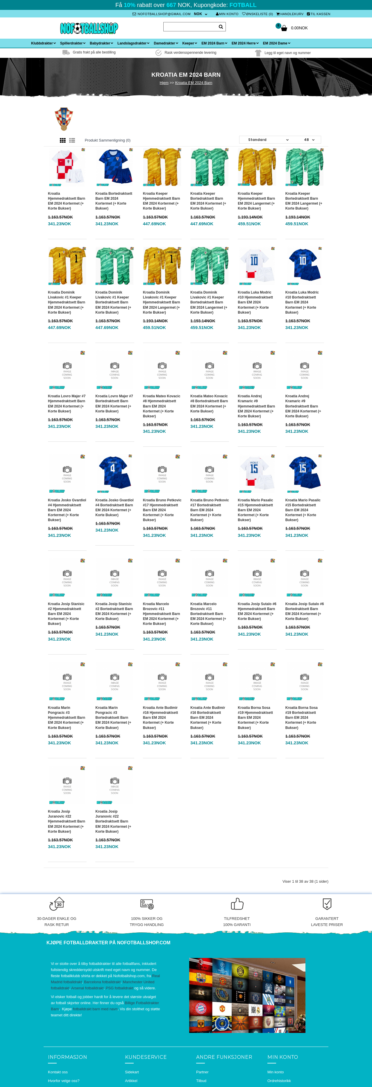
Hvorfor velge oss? (63, 1081)
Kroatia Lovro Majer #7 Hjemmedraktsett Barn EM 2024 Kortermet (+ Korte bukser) (66, 403)
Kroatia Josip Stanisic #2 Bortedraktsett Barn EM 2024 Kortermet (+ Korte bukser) (114, 611)
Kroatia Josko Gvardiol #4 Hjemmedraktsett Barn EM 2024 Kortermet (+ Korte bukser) (67, 510)
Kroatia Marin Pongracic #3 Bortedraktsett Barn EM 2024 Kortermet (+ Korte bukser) (113, 718)
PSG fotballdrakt (119, 988)
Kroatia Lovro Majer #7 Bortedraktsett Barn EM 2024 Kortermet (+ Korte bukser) (114, 403)
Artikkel (131, 1081)
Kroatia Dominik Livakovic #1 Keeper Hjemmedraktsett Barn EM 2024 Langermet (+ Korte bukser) (161, 302)
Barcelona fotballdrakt (102, 982)
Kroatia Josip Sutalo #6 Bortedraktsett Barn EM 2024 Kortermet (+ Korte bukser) (304, 611)
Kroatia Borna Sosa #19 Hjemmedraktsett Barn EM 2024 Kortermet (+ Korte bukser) (255, 718)
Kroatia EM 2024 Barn (193, 83)
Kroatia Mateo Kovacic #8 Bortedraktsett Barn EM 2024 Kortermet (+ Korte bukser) (209, 403)
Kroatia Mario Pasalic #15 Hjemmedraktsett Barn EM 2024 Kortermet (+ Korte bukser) (255, 510)
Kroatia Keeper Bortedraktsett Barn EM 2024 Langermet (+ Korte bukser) (303, 201)
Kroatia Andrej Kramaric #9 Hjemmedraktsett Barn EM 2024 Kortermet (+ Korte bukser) (256, 406)
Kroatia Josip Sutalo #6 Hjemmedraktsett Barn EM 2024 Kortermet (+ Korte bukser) (257, 611)
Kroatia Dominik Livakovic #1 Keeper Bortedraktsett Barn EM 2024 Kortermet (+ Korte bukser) (113, 302)
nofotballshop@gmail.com (162, 14)
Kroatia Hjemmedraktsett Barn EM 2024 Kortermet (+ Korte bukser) (66, 201)
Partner (202, 1072)
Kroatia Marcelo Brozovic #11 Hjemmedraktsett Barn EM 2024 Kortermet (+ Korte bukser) (161, 614)
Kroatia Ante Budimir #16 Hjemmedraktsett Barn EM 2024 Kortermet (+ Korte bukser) (160, 718)
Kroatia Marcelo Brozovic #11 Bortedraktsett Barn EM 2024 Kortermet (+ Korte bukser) (208, 614)
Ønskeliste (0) (257, 14)
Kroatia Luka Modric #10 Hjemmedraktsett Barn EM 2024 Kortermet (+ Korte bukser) (255, 302)
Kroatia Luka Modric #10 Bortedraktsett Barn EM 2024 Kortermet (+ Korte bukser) (302, 302)
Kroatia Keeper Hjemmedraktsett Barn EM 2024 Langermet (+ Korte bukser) (256, 201)
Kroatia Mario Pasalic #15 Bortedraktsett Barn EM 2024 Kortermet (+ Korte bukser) (303, 510)
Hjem (164, 83)
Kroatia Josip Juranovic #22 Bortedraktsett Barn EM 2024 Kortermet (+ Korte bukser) (113, 821)
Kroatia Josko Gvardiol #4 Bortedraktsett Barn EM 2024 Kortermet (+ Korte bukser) (114, 507)
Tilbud (201, 1081)
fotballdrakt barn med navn (95, 1009)
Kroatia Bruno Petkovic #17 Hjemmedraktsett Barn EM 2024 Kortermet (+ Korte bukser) (162, 510)
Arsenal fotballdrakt (87, 988)
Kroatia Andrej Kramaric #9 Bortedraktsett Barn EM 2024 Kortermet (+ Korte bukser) (303, 406)
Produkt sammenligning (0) (108, 140)
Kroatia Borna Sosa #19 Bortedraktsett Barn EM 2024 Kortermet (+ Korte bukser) (301, 718)
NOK (198, 14)
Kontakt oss (58, 1072)
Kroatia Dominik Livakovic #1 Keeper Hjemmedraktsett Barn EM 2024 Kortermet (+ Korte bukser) (66, 302)
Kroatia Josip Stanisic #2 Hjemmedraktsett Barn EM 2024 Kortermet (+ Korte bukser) (66, 614)
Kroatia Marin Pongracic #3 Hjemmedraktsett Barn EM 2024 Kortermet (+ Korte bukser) (66, 718)
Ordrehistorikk (279, 1081)
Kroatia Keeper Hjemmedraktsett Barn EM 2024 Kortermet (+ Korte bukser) (161, 201)
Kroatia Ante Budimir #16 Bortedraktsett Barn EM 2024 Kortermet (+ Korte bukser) (207, 718)
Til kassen (318, 14)
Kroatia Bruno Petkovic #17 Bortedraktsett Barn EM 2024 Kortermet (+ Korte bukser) (209, 510)
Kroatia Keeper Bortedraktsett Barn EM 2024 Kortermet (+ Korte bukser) (208, 201)
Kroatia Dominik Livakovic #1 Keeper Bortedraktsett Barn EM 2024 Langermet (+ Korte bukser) (208, 302)
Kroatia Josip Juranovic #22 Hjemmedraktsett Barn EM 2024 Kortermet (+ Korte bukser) (66, 821)
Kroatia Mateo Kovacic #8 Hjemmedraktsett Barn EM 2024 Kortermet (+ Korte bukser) (161, 406)
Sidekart (132, 1072)
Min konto (227, 14)
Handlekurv (290, 14)
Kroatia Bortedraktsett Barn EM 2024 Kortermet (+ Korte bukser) (113, 201)
